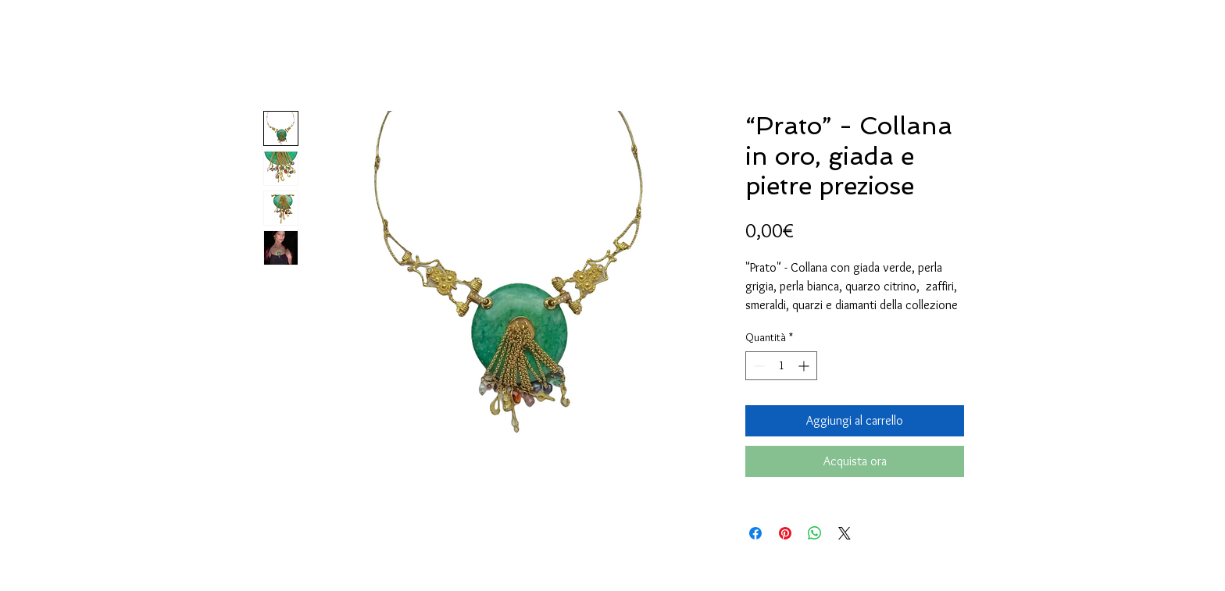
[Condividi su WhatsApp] (814, 533)
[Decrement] (757, 365)
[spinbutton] (781, 365)
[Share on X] (844, 533)
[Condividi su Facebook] (755, 533)
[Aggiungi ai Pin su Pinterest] (785, 533)
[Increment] (805, 365)
